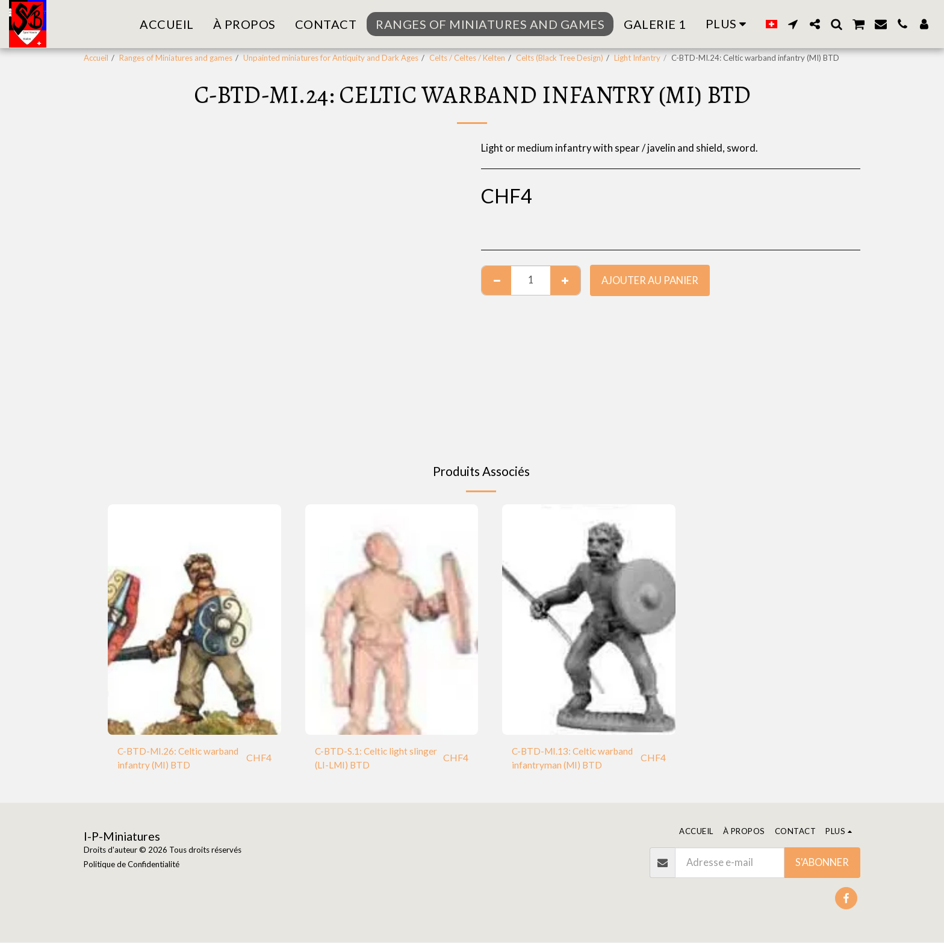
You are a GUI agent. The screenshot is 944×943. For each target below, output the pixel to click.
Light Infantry (637, 58)
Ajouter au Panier (649, 280)
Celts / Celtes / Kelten (467, 58)
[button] (793, 24)
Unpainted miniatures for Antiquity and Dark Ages (330, 58)
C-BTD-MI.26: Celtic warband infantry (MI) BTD (177, 759)
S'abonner (822, 863)
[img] (194, 619)
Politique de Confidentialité (131, 865)
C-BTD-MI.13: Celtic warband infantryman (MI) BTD (570, 760)
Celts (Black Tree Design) (559, 58)
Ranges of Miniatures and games (175, 58)
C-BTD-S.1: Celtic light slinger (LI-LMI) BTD (364, 759)
